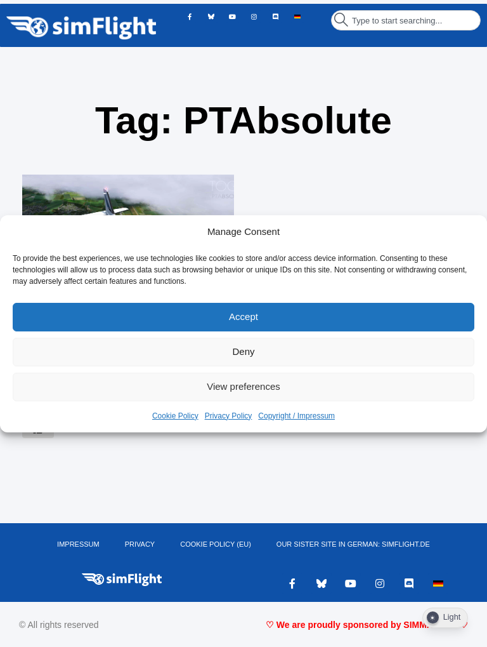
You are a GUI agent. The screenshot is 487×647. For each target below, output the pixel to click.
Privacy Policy (228, 415)
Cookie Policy (175, 415)
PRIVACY (140, 544)
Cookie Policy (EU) (215, 544)
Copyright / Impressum (296, 415)
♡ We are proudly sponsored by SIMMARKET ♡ (367, 625)
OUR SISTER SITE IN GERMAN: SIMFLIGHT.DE (353, 544)
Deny (243, 351)
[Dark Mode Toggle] (445, 618)
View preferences (243, 386)
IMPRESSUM (78, 544)
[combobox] (406, 20)
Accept (243, 316)
